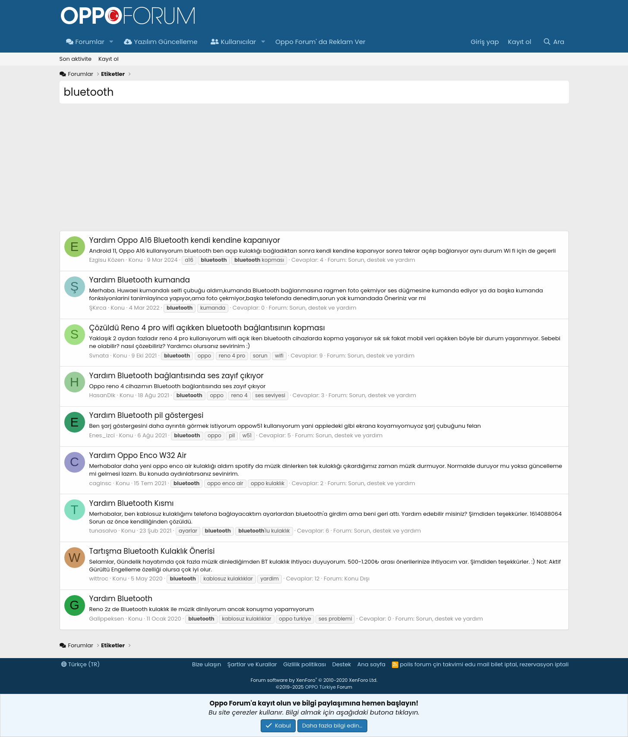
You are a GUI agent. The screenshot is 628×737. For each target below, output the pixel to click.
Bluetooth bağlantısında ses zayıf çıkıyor (176, 375)
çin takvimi (448, 664)
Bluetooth (121, 598)
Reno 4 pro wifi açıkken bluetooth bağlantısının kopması (207, 328)
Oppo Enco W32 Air (138, 455)
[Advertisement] (314, 170)
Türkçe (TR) (80, 664)
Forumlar (85, 41)
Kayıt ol (108, 59)
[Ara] (553, 41)
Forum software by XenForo (314, 680)
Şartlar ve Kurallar (252, 664)
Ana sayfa (371, 664)
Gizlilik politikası (304, 664)
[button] (111, 41)
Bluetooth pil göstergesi (146, 415)
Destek (341, 664)
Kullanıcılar (233, 41)
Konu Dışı (357, 578)
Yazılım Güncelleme (161, 41)
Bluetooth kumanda (139, 280)
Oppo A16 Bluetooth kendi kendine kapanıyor (184, 240)
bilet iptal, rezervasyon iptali (529, 664)
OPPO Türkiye (320, 687)
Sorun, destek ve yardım (381, 260)
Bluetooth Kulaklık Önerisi (152, 551)
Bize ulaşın (206, 664)
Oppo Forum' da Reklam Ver (320, 41)
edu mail (477, 664)
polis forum (416, 664)
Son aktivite (76, 59)
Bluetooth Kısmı (131, 503)
